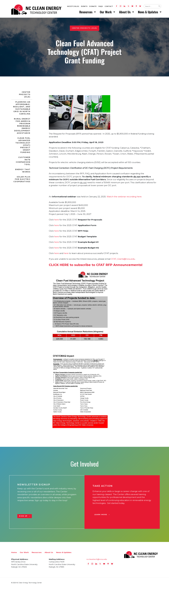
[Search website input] (150, 7)
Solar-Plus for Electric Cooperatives (21, 180)
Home (14, 553)
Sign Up (23, 517)
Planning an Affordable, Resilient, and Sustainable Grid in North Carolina (21, 109)
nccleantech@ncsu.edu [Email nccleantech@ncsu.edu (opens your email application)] (96, 560)
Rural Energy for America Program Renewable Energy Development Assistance (22, 127)
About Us (125, 12)
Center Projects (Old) (24, 95)
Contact (109, 7)
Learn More (100, 516)
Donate (93, 7)
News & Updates (148, 12)
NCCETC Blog (73, 7)
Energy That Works (22, 172)
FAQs (100, 7)
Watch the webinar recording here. (124, 198)
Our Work (106, 12)
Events (84, 7)
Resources (86, 12)
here (56, 221)
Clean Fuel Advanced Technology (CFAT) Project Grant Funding (22, 146)
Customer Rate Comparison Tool (23, 162)
